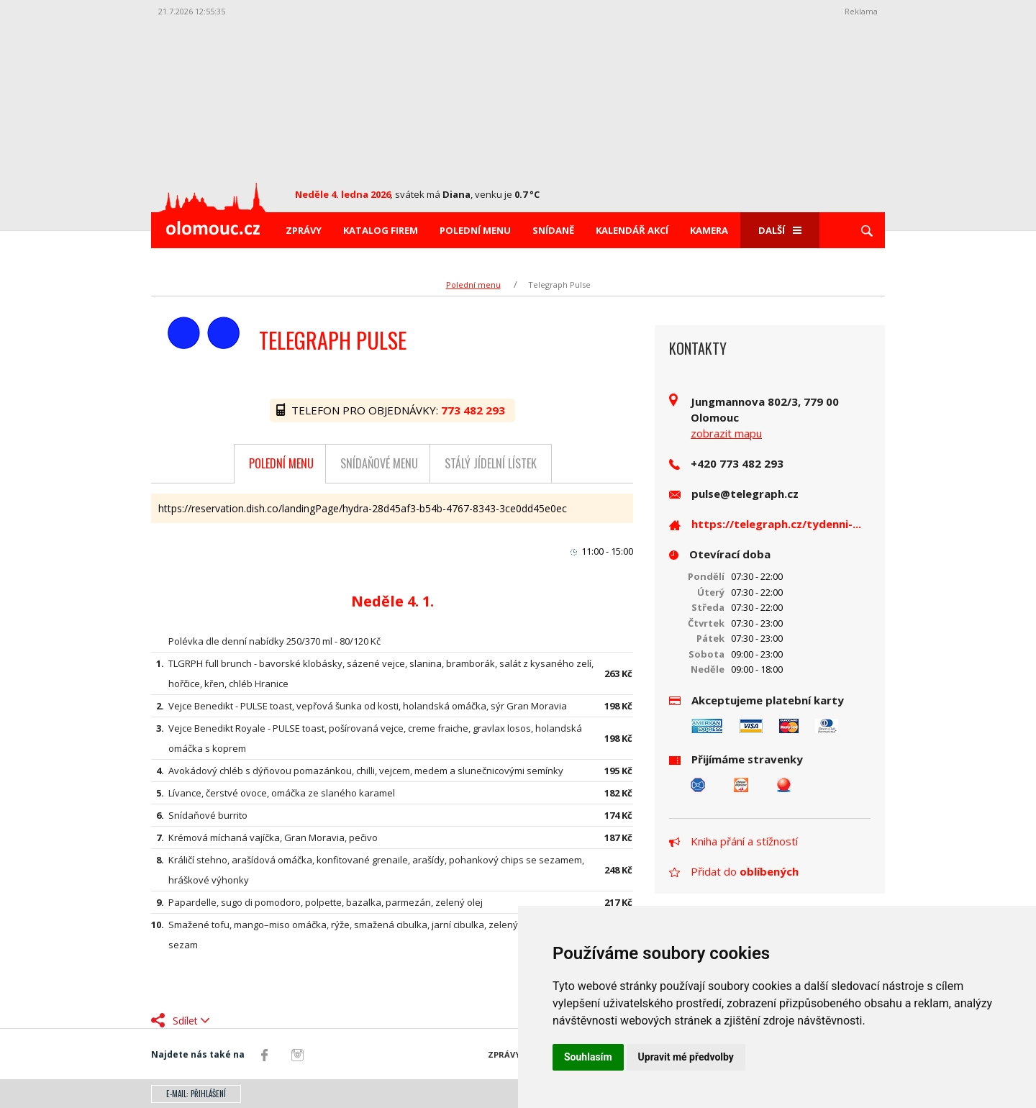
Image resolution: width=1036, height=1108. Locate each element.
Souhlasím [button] (588, 1057)
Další (779, 230)
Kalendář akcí (632, 230)
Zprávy (304, 230)
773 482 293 (474, 410)
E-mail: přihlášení (196, 1093)
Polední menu (475, 230)
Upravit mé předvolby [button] (686, 1057)
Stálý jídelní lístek (491, 463)
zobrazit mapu (726, 433)
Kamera (709, 230)
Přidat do (734, 871)
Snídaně (553, 230)
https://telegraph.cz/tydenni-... (776, 524)
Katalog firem (380, 230)
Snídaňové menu (379, 463)
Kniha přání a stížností (733, 841)
